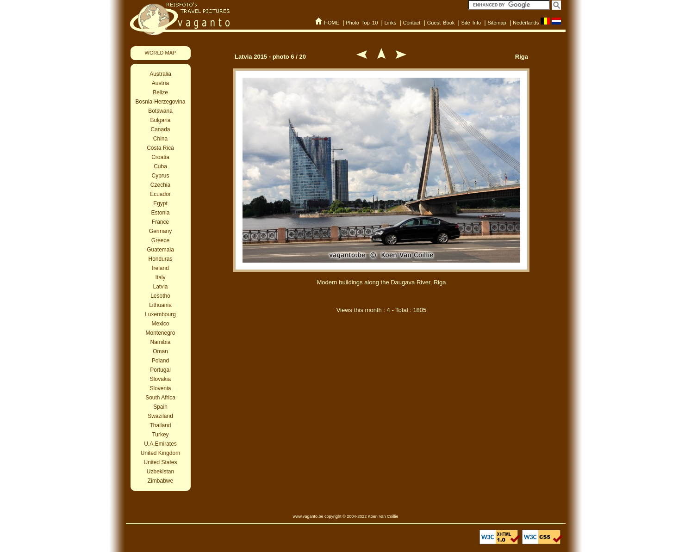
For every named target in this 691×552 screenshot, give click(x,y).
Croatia (160, 157)
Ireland (160, 268)
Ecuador (160, 194)
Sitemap (496, 22)
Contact (411, 22)
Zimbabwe (160, 481)
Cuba (160, 166)
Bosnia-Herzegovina (160, 101)
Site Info (471, 22)
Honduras (160, 259)
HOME (331, 22)
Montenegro (160, 333)
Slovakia (160, 379)
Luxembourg (160, 314)
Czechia (160, 185)
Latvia (160, 286)
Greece (160, 240)
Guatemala (160, 249)
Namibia (160, 342)
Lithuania (160, 305)
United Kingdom (160, 453)
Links (391, 22)
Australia (160, 74)
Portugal (160, 370)
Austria (160, 83)
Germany (160, 231)
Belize (160, 92)
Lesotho (160, 296)
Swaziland (160, 416)
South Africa (160, 397)
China (160, 138)
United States (160, 462)
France (160, 222)
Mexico (160, 323)
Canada (160, 129)
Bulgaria (160, 120)
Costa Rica (160, 148)
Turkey (160, 434)
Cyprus (160, 175)
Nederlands (526, 22)
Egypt (160, 203)
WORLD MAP (160, 52)
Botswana (160, 111)
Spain (160, 407)
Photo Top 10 (362, 22)
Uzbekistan (160, 471)
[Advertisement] (381, 369)
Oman (160, 351)
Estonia (160, 212)
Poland (160, 360)
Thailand (160, 425)
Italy (160, 277)
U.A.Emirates (160, 444)
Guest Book (441, 22)
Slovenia (160, 388)
